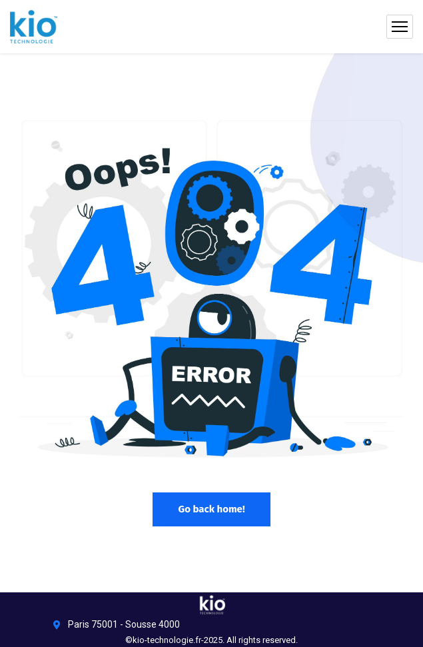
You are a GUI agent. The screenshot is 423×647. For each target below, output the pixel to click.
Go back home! (211, 509)
